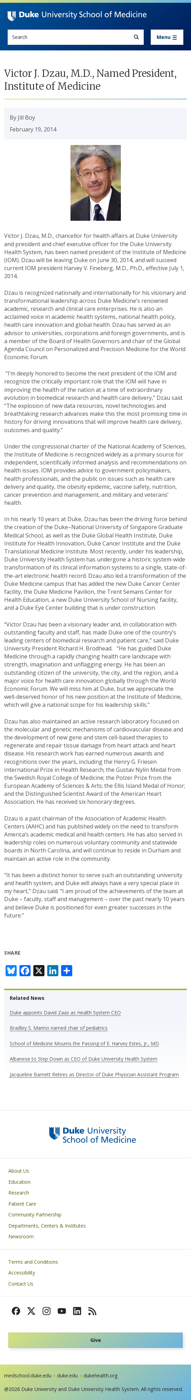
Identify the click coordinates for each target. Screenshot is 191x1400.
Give (95, 1340)
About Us (18, 1170)
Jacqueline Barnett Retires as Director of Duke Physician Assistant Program (94, 1074)
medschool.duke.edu (27, 1375)
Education (19, 1182)
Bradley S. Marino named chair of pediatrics (59, 1028)
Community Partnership (34, 1214)
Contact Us (20, 1283)
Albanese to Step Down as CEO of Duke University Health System (83, 1058)
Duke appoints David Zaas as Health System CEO (65, 1012)
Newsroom (21, 1236)
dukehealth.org (100, 1375)
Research (18, 1192)
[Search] (136, 37)
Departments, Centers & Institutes (47, 1225)
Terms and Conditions (33, 1262)
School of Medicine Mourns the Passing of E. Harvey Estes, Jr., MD (84, 1043)
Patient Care (22, 1203)
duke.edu (67, 1375)
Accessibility (21, 1272)
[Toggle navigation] (167, 37)
